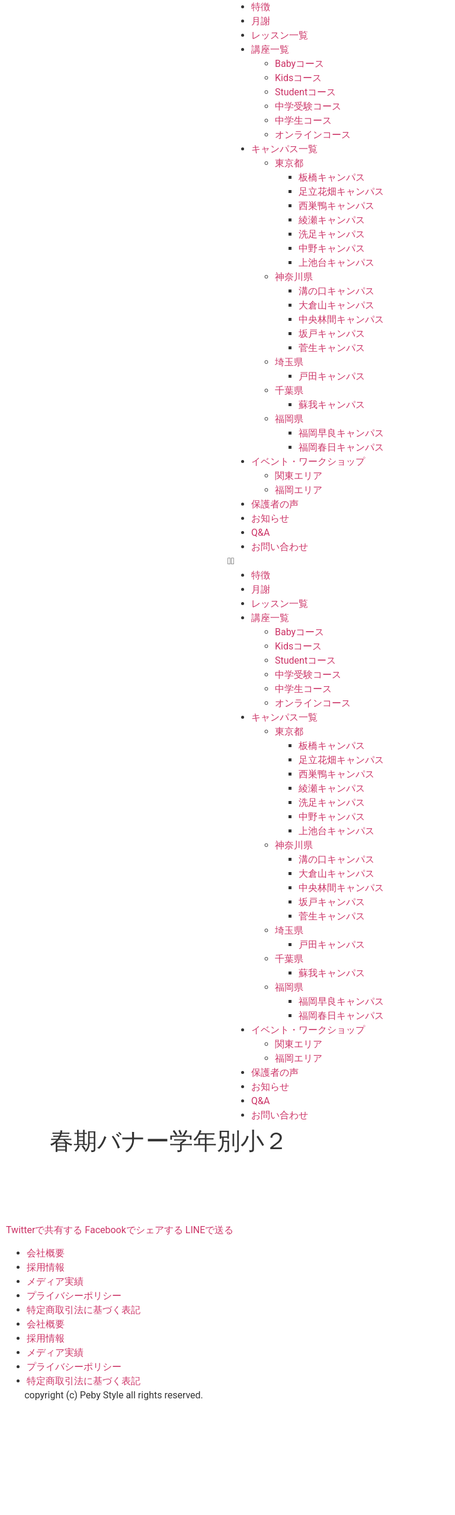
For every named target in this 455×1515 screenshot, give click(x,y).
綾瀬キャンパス (332, 220)
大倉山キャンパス (336, 305)
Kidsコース (298, 77)
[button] (341, 561)
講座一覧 (270, 49)
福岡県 (289, 418)
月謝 (260, 21)
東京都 (289, 163)
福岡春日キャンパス (341, 447)
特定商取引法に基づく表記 (83, 1309)
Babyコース (299, 63)
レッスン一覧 (279, 35)
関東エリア (298, 475)
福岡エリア (298, 490)
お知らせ (270, 518)
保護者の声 (275, 504)
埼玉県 (289, 362)
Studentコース (305, 92)
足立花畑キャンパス (341, 191)
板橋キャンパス (332, 177)
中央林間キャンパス (341, 319)
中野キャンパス (332, 248)
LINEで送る (209, 1230)
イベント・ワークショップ (308, 461)
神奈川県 (294, 276)
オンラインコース (313, 134)
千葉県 (289, 390)
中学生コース (303, 120)
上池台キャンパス (336, 262)
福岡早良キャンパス (341, 433)
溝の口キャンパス (336, 291)
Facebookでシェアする (133, 1230)
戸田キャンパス (332, 376)
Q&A (260, 532)
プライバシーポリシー (74, 1295)
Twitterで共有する (44, 1230)
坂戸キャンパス (332, 333)
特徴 (260, 6)
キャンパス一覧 (284, 149)
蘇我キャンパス (332, 404)
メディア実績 (55, 1281)
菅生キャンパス (332, 347)
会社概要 (46, 1253)
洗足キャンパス (332, 234)
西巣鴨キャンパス (336, 205)
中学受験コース (308, 106)
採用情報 (46, 1267)
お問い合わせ (279, 546)
